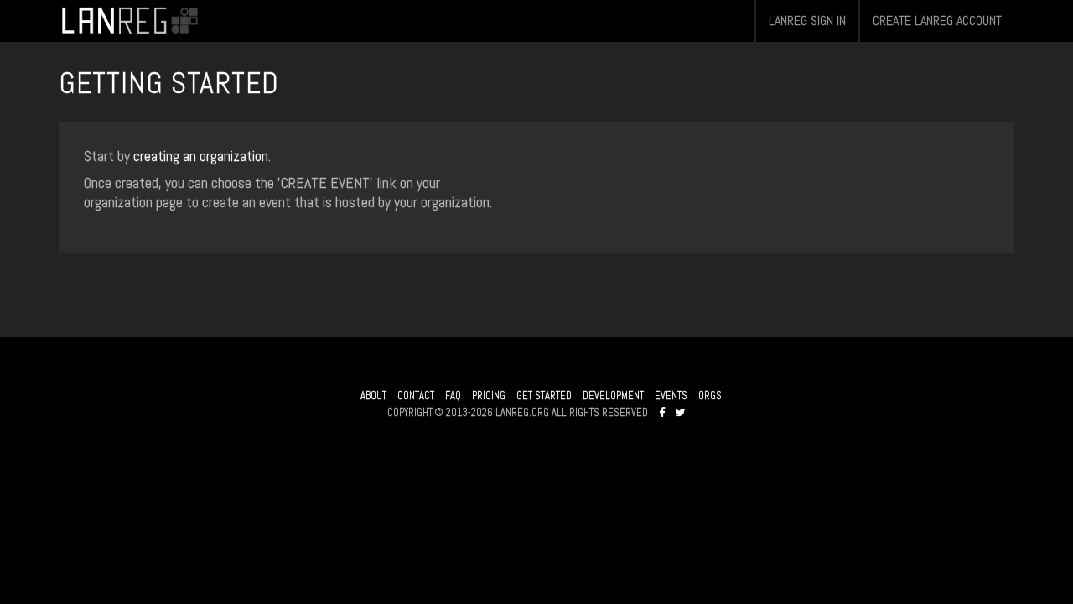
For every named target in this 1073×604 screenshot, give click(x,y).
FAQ (453, 396)
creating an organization (200, 155)
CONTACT (415, 396)
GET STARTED (544, 396)
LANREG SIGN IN (807, 20)
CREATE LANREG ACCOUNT (937, 20)
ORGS (710, 396)
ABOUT (373, 396)
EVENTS (671, 396)
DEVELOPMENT (613, 396)
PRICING (488, 396)
